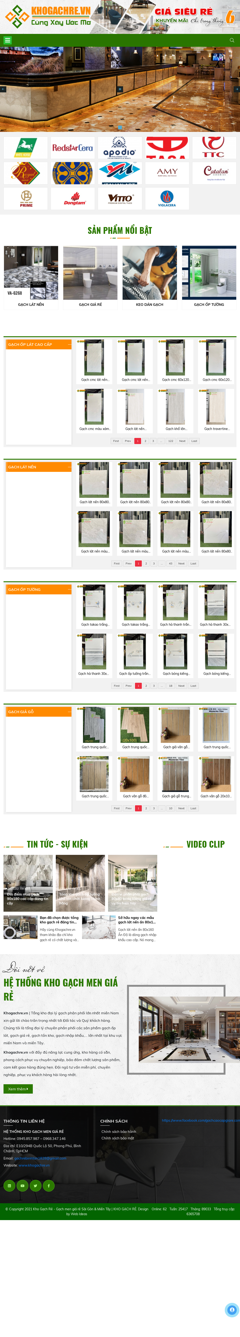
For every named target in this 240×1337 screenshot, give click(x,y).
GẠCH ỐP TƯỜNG (210, 304)
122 (170, 441)
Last (194, 441)
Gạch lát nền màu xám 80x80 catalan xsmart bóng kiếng (175, 551)
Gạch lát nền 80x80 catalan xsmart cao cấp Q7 (216, 502)
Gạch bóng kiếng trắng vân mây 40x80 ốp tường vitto (175, 674)
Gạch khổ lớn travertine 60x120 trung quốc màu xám (175, 429)
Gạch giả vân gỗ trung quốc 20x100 (175, 747)
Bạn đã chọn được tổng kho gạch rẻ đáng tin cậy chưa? (59, 919)
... (161, 441)
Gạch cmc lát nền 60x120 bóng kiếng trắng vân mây (135, 380)
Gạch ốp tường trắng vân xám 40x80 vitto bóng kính (134, 674)
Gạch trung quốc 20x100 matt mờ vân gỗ (216, 747)
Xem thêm (18, 1089)
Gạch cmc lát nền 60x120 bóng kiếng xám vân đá (94, 380)
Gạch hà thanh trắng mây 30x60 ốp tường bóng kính (175, 624)
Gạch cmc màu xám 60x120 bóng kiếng (94, 429)
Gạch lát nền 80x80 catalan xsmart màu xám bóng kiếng (176, 502)
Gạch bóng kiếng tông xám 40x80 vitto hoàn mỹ (216, 674)
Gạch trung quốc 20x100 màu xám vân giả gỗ (94, 747)
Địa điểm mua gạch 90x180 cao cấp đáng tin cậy (27, 898)
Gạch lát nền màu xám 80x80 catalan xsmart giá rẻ (94, 551)
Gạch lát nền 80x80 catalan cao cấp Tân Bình (94, 502)
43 (170, 563)
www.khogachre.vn (34, 1165)
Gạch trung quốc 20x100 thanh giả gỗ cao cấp (94, 796)
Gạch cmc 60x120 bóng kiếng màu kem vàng (216, 380)
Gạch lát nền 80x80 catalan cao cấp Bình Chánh (134, 502)
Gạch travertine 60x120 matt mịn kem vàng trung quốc (216, 429)
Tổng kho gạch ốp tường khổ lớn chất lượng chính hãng (79, 898)
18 (170, 685)
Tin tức (24, 888)
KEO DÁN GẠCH (150, 304)
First (116, 441)
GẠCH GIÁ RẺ (90, 304)
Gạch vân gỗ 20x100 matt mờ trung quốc (216, 796)
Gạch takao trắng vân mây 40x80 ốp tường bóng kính (135, 624)
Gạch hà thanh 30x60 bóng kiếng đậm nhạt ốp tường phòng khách (216, 624)
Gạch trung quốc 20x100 (134, 747)
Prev (128, 441)
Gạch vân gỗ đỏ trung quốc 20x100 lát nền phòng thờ (135, 796)
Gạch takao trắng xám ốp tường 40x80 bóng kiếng (94, 624)
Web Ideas (79, 1214)
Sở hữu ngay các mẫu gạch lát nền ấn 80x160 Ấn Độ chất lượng (137, 919)
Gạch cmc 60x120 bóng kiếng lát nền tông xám (175, 380)
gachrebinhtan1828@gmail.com (40, 1158)
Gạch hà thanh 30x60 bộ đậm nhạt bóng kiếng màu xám (94, 674)
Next (182, 441)
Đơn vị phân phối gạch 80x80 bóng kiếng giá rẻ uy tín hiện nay (131, 898)
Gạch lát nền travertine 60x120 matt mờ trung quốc (135, 429)
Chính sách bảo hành (118, 1131)
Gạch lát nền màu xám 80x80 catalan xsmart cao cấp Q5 (134, 551)
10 (170, 808)
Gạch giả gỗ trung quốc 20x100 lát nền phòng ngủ (175, 796)
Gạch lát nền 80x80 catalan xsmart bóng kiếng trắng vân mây (216, 551)
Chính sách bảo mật (117, 1138)
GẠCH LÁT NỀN (31, 304)
